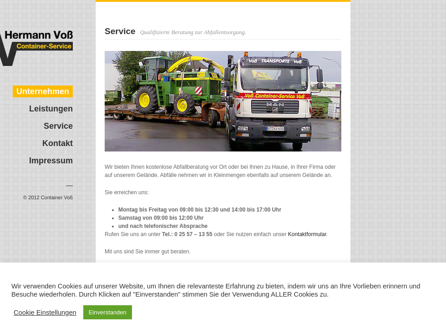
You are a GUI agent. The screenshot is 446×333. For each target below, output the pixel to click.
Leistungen (51, 108)
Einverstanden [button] (108, 312)
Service (58, 126)
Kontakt (57, 143)
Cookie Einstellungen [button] (45, 312)
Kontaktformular (307, 234)
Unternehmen (42, 91)
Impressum (51, 160)
